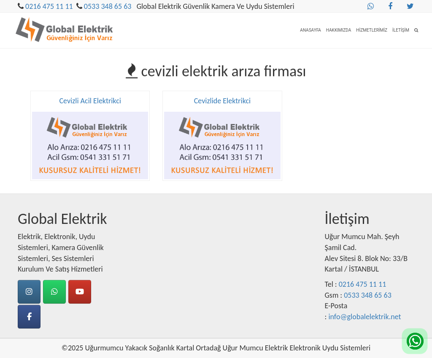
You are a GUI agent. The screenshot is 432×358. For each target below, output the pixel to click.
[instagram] (29, 292)
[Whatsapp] (54, 292)
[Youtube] (79, 292)
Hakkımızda (338, 30)
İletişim (400, 30)
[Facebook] (29, 316)
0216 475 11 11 (49, 6)
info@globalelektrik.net (364, 316)
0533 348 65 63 (108, 6)
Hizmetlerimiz (371, 30)
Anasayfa (310, 30)
